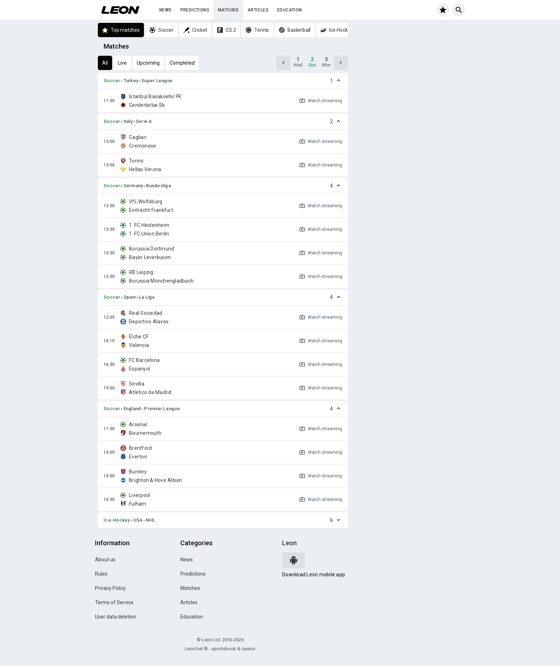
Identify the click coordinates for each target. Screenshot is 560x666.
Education (289, 10)
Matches (228, 10)
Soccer (112, 80)
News (165, 10)
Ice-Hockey (117, 520)
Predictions (194, 10)
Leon (289, 543)
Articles (258, 10)
